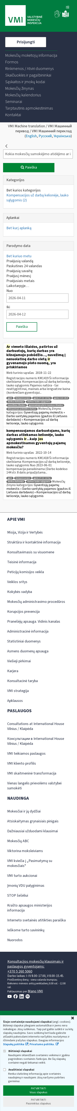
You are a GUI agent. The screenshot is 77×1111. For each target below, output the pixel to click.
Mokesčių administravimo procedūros (36, 601)
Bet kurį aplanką (18, 228)
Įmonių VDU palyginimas (25, 885)
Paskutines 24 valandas (24, 266)
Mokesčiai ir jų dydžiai (24, 811)
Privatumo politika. (42, 1044)
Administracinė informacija (27, 631)
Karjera (12, 671)
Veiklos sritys (17, 581)
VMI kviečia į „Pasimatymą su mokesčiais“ (29, 863)
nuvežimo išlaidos (16, 405)
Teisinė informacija (21, 562)
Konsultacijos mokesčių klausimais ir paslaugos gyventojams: (35, 964)
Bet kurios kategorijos (23, 190)
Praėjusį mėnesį (18, 276)
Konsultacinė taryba (22, 681)
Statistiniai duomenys (24, 641)
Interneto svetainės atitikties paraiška (36, 920)
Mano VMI (35, 991)
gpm (10, 398)
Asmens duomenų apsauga (27, 651)
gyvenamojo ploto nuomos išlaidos (46, 405)
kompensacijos (23, 398)
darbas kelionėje (16, 401)
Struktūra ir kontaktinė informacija (34, 542)
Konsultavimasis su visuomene (30, 552)
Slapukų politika (13, 1044)
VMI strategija (18, 690)
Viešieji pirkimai (19, 661)
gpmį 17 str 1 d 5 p (42, 398)
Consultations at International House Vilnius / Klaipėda (35, 726)
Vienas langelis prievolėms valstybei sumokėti (34, 786)
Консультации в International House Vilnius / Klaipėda (35, 741)
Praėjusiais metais (20, 280)
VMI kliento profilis (21, 763)
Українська (62, 136)
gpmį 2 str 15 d (61, 398)
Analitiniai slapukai (18, 1070)
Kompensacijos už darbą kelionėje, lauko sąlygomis (37, 198)
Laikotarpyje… (17, 285)
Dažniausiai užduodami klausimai (32, 831)
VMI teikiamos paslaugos (26, 753)
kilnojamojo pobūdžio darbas (22, 409)
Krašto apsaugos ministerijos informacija (29, 908)
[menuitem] (31, 55)
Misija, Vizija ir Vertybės (25, 532)
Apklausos (15, 700)
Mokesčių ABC (18, 841)
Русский (45, 136)
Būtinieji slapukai (17, 1051)
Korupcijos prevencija (23, 611)
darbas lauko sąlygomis (38, 401)
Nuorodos (15, 940)
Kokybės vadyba (19, 591)
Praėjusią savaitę (19, 271)
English (31, 136)
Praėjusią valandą (19, 261)
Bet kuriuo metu (18, 256)
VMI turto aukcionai (22, 875)
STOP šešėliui (17, 895)
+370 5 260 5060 (19, 971)
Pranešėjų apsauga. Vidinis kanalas (33, 621)
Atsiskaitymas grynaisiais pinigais (33, 821)
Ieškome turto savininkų (25, 930)
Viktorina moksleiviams (25, 851)
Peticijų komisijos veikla (25, 572)
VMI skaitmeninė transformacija (31, 773)
